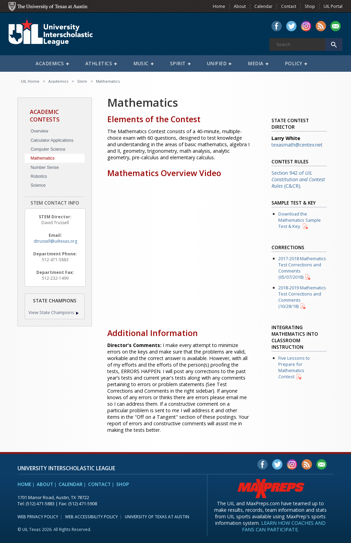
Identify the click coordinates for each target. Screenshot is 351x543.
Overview (39, 131)
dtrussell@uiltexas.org (55, 241)
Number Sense (45, 167)
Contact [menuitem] (288, 6)
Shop (122, 484)
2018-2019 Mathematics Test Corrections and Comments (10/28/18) (302, 297)
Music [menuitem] (141, 63)
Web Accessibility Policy (91, 516)
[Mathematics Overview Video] (178, 250)
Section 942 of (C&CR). (298, 179)
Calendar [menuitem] (263, 6)
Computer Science (48, 149)
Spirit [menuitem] (178, 63)
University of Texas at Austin (157, 516)
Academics (58, 81)
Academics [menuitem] (50, 63)
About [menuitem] (240, 6)
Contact (99, 484)
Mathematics (43, 158)
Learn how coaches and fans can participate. (284, 526)
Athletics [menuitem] (98, 63)
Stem (82, 81)
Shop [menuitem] (310, 6)
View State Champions (51, 312)
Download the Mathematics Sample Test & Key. (299, 220)
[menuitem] (276, 27)
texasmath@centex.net (297, 144)
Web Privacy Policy (37, 516)
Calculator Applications (52, 140)
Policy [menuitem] (293, 63)
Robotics (39, 176)
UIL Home (30, 81)
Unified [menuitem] (217, 63)
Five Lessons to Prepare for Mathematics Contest (294, 367)
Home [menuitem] (219, 6)
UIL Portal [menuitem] (333, 6)
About (45, 484)
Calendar (71, 484)
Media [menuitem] (256, 63)
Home (24, 484)
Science (38, 185)
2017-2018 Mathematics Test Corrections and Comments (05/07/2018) (302, 267)
